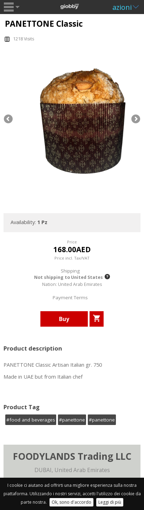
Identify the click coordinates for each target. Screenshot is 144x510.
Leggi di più (109, 502)
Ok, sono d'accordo (71, 502)
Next (135, 119)
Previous (9, 119)
